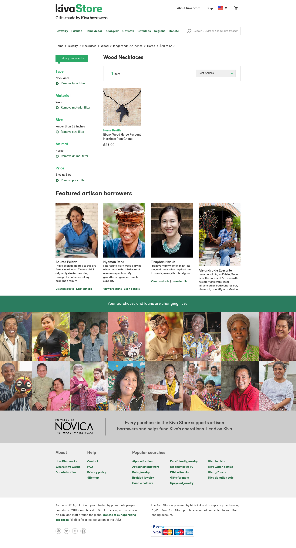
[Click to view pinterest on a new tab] (59, 530)
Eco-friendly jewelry (184, 461)
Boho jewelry (141, 472)
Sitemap (93, 477)
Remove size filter (69, 132)
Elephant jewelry (181, 467)
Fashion (76, 31)
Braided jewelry (143, 477)
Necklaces (62, 78)
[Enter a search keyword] (212, 31)
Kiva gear (112, 31)
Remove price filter (70, 180)
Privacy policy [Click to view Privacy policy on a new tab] (96, 472)
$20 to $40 (63, 175)
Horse (59, 150)
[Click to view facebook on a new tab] (84, 530)
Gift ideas (144, 31)
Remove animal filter (71, 156)
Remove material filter (72, 107)
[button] (189, 32)
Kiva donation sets (221, 477)
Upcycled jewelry (181, 483)
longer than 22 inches (70, 126)
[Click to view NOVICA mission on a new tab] (74, 426)
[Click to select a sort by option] (216, 73)
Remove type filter (70, 83)
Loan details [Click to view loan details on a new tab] (84, 289)
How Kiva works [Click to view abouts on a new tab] (66, 461)
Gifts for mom (179, 477)
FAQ (90, 467)
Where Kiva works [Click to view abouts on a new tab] (67, 467)
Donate (174, 31)
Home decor (94, 31)
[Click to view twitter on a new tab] (68, 530)
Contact (92, 461)
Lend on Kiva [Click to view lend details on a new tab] (219, 429)
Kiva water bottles (220, 467)
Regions (159, 31)
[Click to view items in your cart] (235, 9)
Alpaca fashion (142, 461)
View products (64, 289)
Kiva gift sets (217, 472)
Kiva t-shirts (216, 461)
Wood (59, 102)
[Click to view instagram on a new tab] (76, 530)
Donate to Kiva (65, 472)
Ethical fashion (180, 472)
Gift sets (128, 31)
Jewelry (62, 31)
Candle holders (142, 483)
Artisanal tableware (146, 467)
